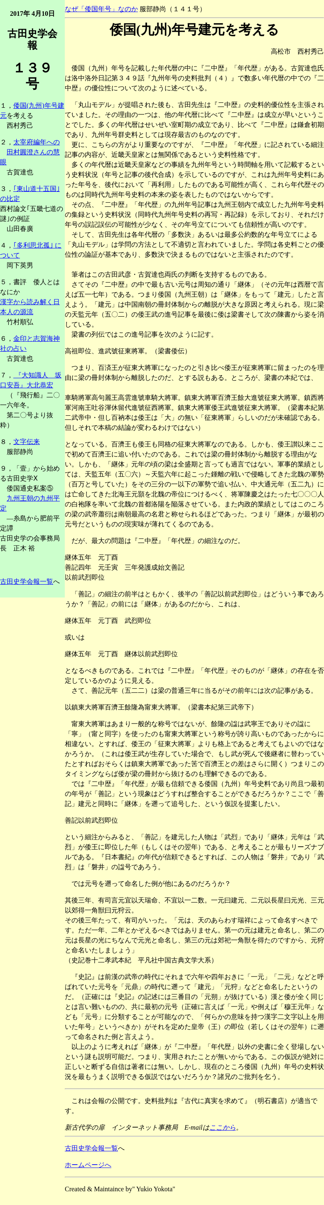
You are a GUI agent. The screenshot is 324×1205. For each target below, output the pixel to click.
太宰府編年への (36, 142)
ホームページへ (88, 1164)
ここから (222, 1127)
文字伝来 (26, 441)
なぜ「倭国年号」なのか (101, 8)
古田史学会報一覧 (26, 581)
